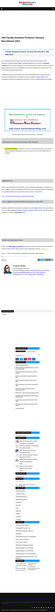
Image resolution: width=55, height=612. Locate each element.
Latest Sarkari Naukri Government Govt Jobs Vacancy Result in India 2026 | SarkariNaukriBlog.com (28, 610)
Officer (18, 514)
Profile (46, 598)
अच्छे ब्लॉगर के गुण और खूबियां (20, 568)
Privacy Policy (18, 598)
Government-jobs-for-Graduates (26, 536)
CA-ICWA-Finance (21, 497)
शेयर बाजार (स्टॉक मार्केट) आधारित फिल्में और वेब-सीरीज (34, 569)
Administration (20, 491)
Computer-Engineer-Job (23, 528)
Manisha (4, 44)
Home (2, 34)
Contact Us (38, 598)
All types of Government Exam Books (26, 484)
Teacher (18, 516)
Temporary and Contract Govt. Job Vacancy (26, 557)
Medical (18, 511)
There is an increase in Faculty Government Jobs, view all (25, 253)
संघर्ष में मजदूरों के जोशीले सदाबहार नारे (32, 564)
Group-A (20, 256)
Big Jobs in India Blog (36, 274)
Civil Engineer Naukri (22, 525)
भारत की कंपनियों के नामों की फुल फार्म (21, 566)
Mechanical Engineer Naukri (24, 545)
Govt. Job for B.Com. (22, 539)
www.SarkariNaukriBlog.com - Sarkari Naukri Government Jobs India (23, 603)
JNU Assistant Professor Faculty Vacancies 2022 (22, 210)
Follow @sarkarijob (31, 351)
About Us (7, 598)
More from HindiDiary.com (20, 570)
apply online (40, 77)
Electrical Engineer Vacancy (24, 531)
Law (17, 508)
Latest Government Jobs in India (35, 270)
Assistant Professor (8, 256)
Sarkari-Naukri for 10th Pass (24, 551)
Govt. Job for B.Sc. (22, 542)
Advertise (43, 598)
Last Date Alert (21, 485)
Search (33, 598)
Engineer (19, 502)
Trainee (18, 519)
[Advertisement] (27, 22)
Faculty (17, 256)
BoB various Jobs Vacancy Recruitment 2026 (26, 393)
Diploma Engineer (21, 499)
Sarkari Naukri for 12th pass (24, 548)
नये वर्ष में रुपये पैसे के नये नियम (20, 563)
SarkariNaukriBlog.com (25, 272)
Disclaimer (11, 598)
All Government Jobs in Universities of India (20, 196)
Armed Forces (20, 494)
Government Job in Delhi (44, 79)
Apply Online (38, 208)
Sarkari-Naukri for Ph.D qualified (26, 553)
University (6, 34)
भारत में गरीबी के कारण (31, 566)
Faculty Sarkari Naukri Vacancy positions (21, 63)
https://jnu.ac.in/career (16, 246)
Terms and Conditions (26, 598)
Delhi (14, 256)
